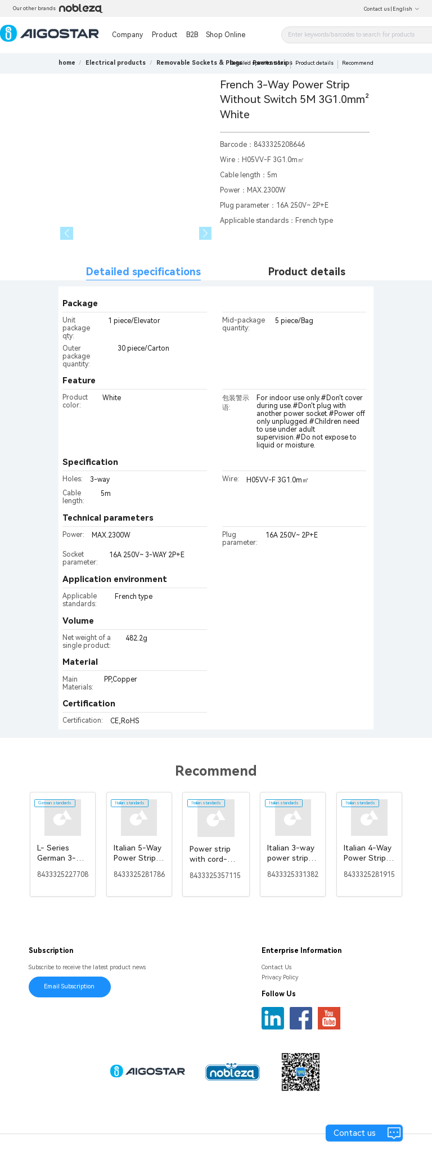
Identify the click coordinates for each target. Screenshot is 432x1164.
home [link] (66, 62)
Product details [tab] (306, 271)
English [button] (406, 9)
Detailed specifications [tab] (143, 271)
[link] (116, 62)
